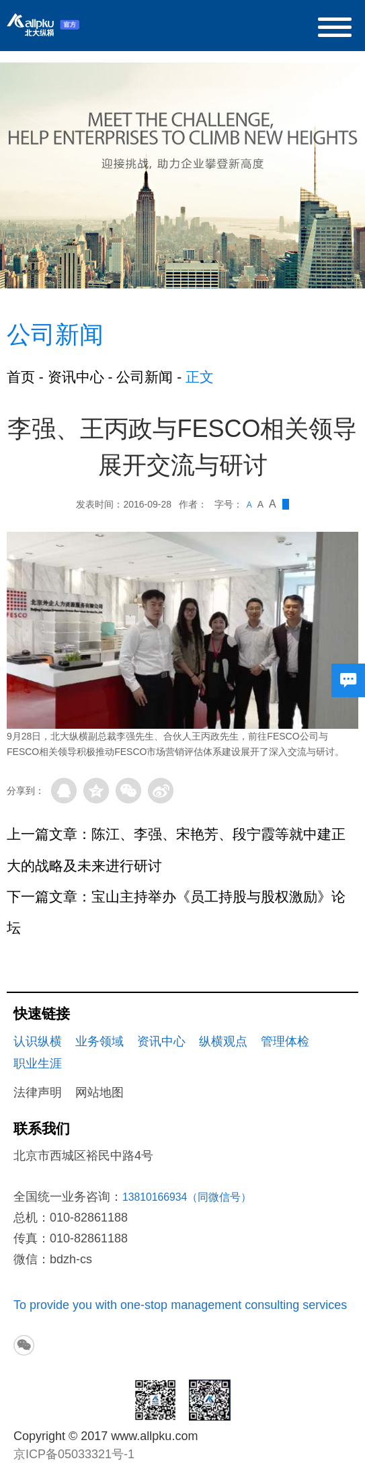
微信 (128, 790)
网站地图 (99, 1092)
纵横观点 (223, 1041)
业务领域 (99, 1041)
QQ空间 (96, 790)
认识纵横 (37, 1041)
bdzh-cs (71, 1259)
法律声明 (37, 1092)
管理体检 (285, 1041)
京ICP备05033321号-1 (73, 1454)
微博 (160, 790)
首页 (21, 377)
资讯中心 (76, 377)
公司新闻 (144, 377)
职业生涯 (37, 1063)
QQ (64, 790)
